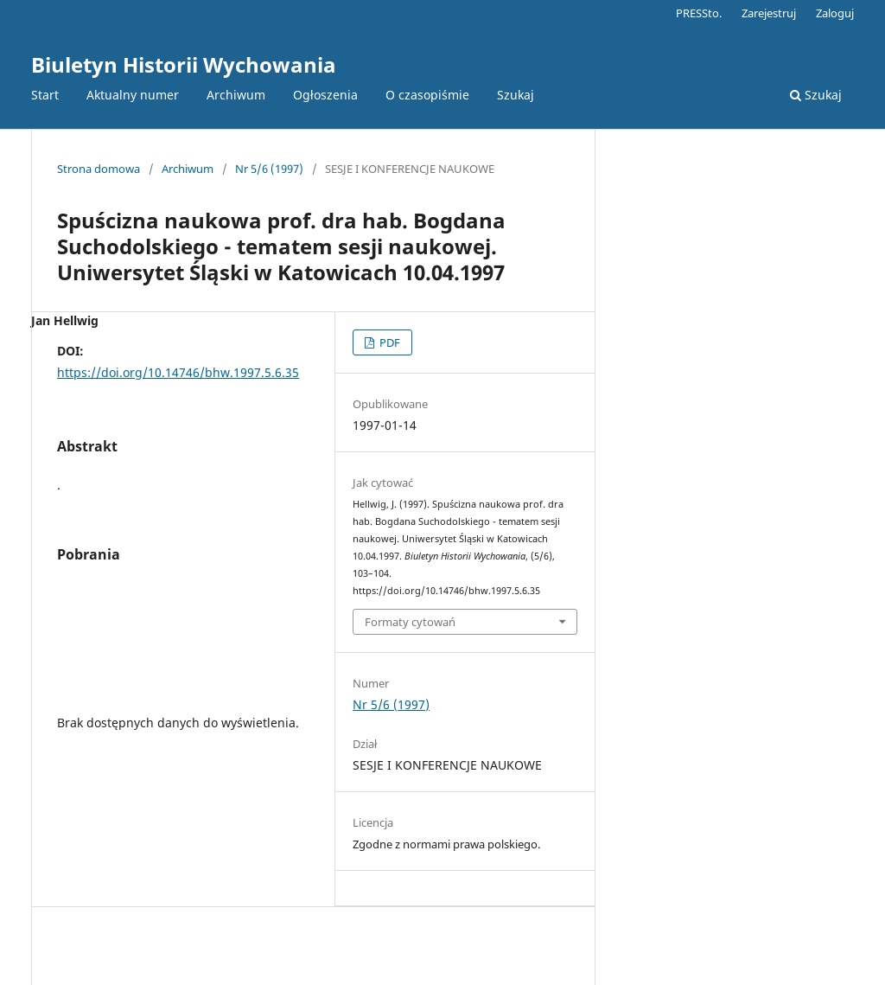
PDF (388, 342)
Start (45, 94)
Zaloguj (835, 13)
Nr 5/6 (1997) (269, 168)
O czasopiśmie (427, 94)
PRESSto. (699, 13)
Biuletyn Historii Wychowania (183, 64)
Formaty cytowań (410, 622)
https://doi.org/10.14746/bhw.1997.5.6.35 (178, 372)
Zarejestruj (769, 13)
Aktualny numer (132, 94)
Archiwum (236, 94)
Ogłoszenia (325, 94)
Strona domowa (98, 168)
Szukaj (515, 94)
